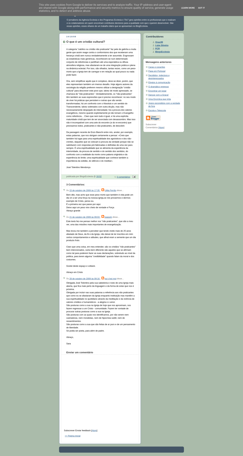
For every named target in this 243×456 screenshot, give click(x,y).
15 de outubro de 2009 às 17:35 (84, 190)
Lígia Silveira (161, 45)
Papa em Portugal (156, 71)
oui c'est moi (110, 279)
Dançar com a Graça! (158, 95)
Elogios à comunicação (159, 82)
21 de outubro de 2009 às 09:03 (84, 217)
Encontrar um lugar (157, 91)
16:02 (99, 176)
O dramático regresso (158, 87)
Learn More (188, 8)
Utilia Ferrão (110, 190)
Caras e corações (156, 67)
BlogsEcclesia (162, 52)
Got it (201, 8)
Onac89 (159, 42)
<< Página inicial (72, 436)
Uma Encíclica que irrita (159, 99)
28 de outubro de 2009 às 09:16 (84, 279)
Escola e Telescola (157, 110)
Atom (94, 430)
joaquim (108, 217)
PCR (157, 48)
